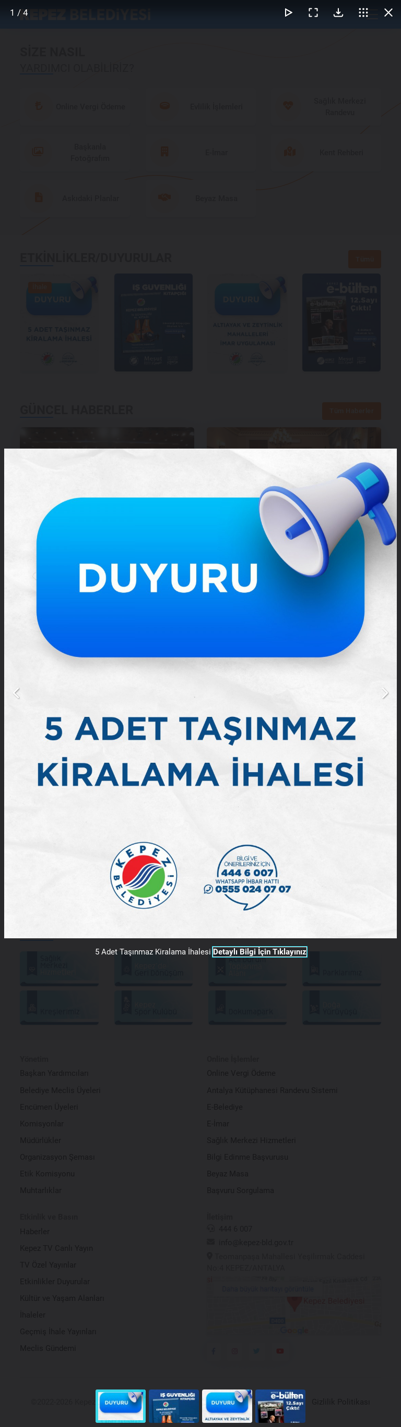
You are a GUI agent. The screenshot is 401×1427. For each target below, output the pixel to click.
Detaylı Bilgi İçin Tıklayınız (259, 952)
